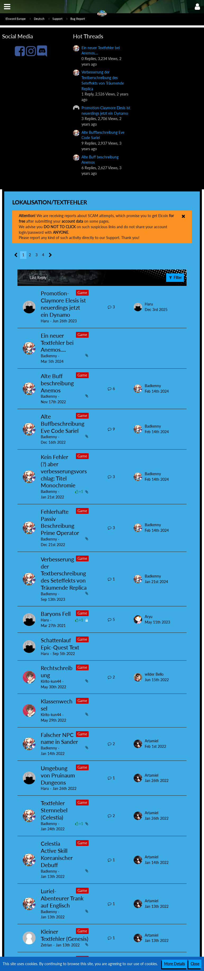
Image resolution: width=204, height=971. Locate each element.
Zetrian (46, 945)
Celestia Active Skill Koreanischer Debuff (57, 854)
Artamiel (151, 741)
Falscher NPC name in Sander (59, 738)
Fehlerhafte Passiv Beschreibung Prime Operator (60, 522)
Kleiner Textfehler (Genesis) (64, 935)
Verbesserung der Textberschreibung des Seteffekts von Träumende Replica (64, 573)
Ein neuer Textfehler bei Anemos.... (57, 342)
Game (82, 292)
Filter (175, 277)
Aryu (148, 616)
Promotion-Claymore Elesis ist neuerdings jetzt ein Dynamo (63, 304)
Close (195, 963)
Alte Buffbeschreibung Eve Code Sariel (62, 423)
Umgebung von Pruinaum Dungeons (58, 775)
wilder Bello (154, 674)
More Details (174, 963)
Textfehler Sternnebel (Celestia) (54, 810)
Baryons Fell (56, 613)
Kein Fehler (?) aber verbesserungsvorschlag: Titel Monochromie (64, 471)
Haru (45, 321)
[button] (7, 6)
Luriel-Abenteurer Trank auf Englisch (62, 898)
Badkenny (49, 356)
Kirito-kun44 (51, 681)
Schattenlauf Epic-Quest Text (60, 644)
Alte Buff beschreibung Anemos (57, 383)
